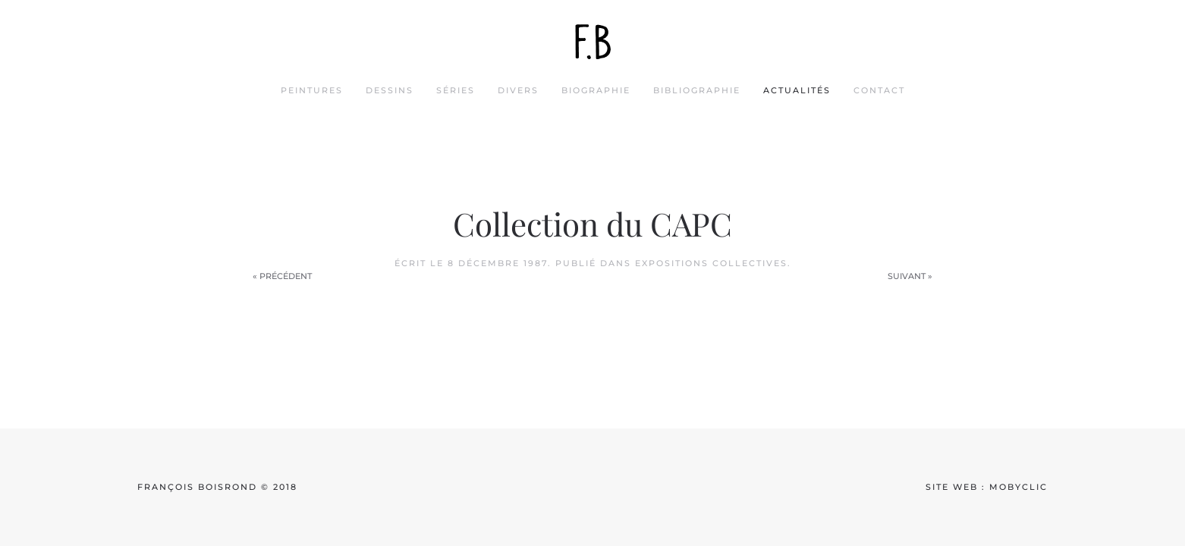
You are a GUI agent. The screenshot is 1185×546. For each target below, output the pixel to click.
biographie (595, 90)
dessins (389, 90)
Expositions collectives (711, 263)
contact (879, 90)
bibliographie (696, 90)
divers (518, 90)
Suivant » (910, 276)
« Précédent (282, 276)
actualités (797, 90)
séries (455, 90)
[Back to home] (592, 42)
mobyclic (1018, 487)
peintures (312, 90)
